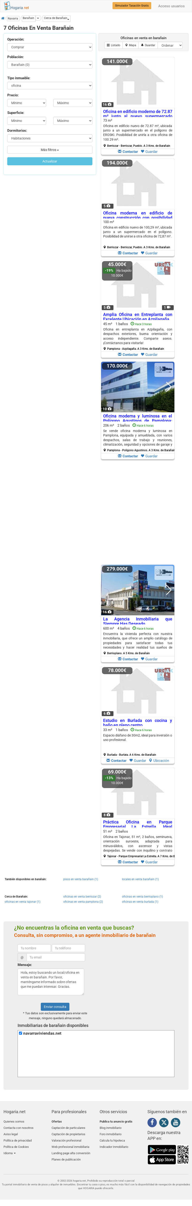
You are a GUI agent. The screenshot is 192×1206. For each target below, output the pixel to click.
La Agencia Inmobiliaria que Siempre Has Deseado (137, 621)
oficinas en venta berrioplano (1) (142, 896)
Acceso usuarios (171, 6)
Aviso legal (11, 1132)
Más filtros (50, 150)
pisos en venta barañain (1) (80, 879)
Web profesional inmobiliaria (70, 1143)
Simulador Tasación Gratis (132, 5)
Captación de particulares (68, 1127)
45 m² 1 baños (137, 336)
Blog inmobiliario (110, 1127)
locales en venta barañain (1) (140, 879)
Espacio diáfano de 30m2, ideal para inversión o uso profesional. (137, 737)
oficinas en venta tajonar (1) (22, 901)
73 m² (137, 132)
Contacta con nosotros (19, 1127)
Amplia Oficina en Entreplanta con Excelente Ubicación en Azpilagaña (137, 317)
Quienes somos (14, 1121)
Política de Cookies (16, 1143)
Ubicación (159, 761)
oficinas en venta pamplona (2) (83, 901)
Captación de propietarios (68, 1132)
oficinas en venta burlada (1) (140, 901)
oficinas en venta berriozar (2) (82, 896)
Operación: (15, 39)
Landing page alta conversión (71, 1149)
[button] (57, 18)
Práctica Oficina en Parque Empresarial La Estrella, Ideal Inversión (137, 826)
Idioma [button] (10, 1149)
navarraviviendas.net (42, 1033)
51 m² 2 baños (139, 843)
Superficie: (15, 113)
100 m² (137, 234)
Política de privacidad (18, 1138)
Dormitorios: (17, 130)
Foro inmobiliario (110, 1132)
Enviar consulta (55, 1007)
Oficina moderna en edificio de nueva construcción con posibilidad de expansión (137, 217)
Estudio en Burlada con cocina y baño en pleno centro (137, 723)
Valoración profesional (66, 1138)
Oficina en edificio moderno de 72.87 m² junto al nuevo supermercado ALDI (137, 116)
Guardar (149, 152)
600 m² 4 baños (137, 640)
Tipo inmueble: (18, 78)
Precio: (13, 95)
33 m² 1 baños (137, 742)
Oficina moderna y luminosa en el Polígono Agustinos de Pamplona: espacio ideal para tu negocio (137, 420)
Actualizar (49, 161)
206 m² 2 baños (139, 437)
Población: (15, 57)
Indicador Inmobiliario (114, 1143)
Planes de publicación (66, 1154)
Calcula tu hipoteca (112, 1138)
